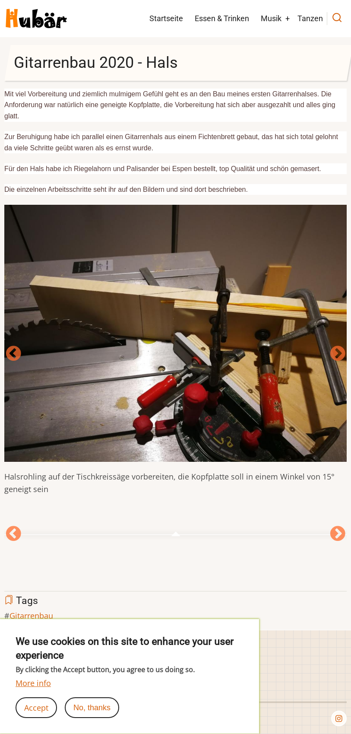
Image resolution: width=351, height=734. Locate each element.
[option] (175, 354)
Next (338, 354)
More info (33, 689)
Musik (271, 18)
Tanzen (310, 18)
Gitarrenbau (31, 615)
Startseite (166, 18)
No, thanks (92, 714)
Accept (36, 714)
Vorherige (13, 354)
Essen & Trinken (222, 18)
